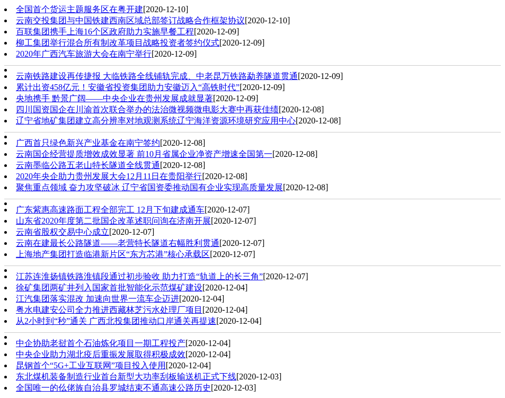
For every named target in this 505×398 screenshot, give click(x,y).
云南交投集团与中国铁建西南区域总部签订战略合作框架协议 (130, 20)
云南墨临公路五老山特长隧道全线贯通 (88, 165)
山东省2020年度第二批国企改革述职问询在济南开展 (113, 220)
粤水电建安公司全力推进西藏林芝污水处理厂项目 (109, 309)
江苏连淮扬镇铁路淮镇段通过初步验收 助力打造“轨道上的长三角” (139, 276)
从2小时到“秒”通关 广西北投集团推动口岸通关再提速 (116, 320)
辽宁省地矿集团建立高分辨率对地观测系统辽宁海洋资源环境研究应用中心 (156, 120)
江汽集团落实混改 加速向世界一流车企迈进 (97, 298)
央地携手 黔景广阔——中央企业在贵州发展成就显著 (114, 98)
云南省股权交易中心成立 (62, 231)
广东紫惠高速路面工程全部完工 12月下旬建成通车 (110, 209)
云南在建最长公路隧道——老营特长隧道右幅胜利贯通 (117, 242)
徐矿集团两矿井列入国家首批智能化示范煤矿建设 (109, 287)
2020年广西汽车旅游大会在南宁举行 (84, 53)
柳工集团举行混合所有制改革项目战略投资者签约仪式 (117, 42)
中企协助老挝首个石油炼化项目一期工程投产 (100, 343)
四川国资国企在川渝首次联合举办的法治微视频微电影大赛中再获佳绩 (147, 109)
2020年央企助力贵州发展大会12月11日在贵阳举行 (109, 176)
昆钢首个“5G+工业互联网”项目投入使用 (91, 365)
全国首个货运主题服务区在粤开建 (79, 9)
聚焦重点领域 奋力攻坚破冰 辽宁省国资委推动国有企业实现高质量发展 (149, 187)
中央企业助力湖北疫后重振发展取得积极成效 (100, 354)
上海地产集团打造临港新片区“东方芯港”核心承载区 (113, 254)
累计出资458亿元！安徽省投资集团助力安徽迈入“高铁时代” (128, 87)
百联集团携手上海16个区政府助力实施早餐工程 (105, 31)
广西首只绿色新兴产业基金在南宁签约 (88, 142)
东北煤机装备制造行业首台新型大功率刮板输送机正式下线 (126, 376)
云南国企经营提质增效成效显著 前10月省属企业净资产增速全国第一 (144, 153)
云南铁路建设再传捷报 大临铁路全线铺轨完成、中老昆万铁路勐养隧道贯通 (157, 76)
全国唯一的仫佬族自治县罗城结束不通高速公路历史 (113, 387)
